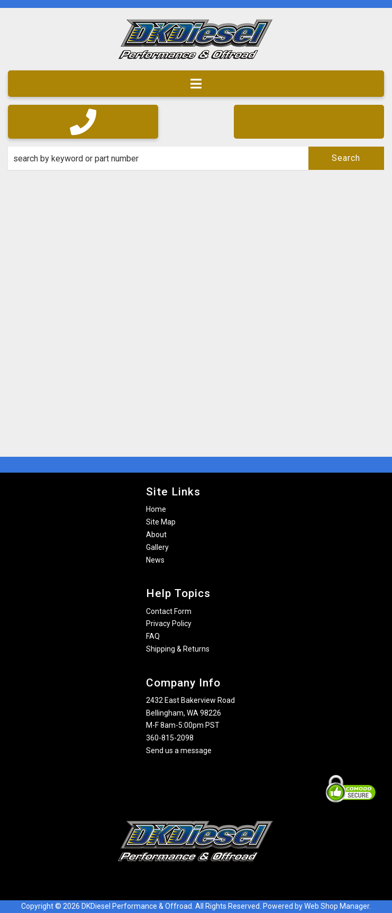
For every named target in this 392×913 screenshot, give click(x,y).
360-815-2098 (170, 738)
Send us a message (179, 750)
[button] (196, 158)
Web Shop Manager (336, 906)
